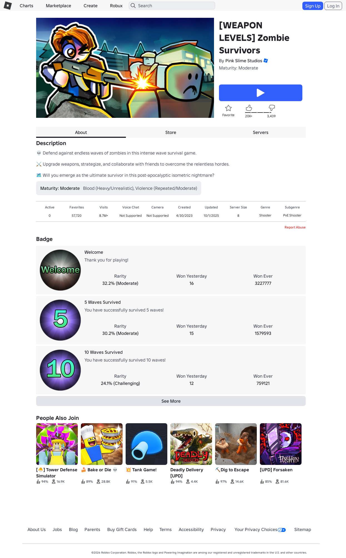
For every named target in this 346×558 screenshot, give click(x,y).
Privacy (218, 529)
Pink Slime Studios (243, 60)
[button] (265, 60)
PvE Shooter (292, 215)
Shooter (265, 215)
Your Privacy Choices (260, 529)
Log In (333, 6)
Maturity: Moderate (238, 68)
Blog (73, 529)
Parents (92, 529)
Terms (166, 529)
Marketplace (58, 5)
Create (91, 5)
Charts (26, 5)
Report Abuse (295, 227)
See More (171, 401)
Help (148, 529)
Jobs (57, 529)
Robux (116, 5)
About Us (37, 529)
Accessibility (191, 529)
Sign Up (312, 6)
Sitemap (302, 529)
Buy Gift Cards (122, 529)
